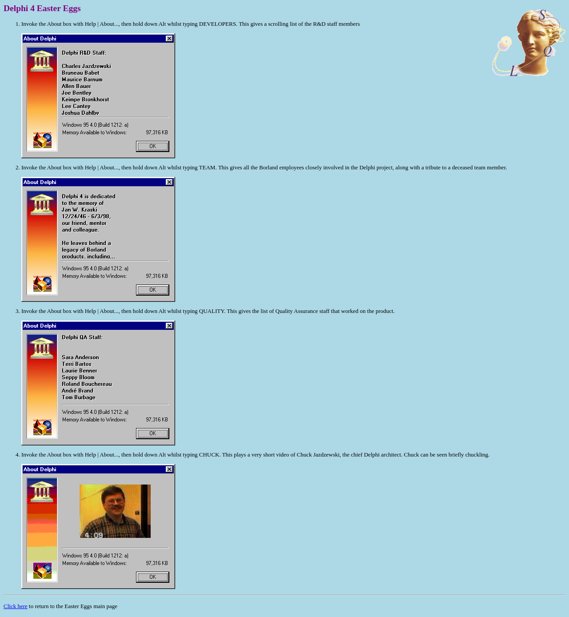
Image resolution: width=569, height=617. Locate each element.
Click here (16, 606)
